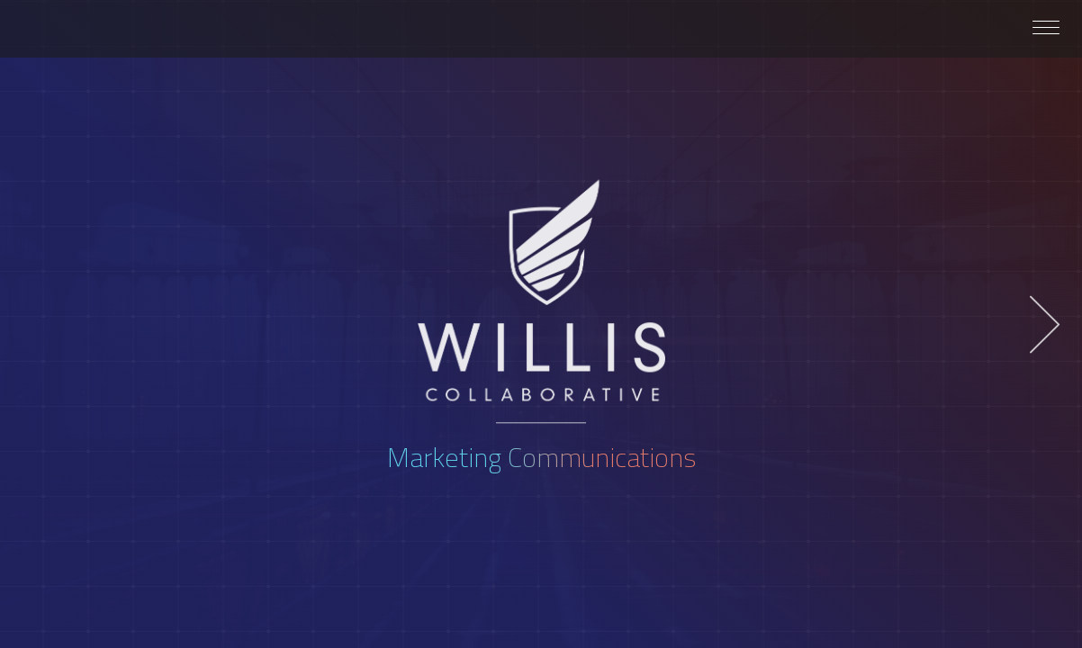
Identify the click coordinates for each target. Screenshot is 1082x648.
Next (1044, 324)
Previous (37, 324)
